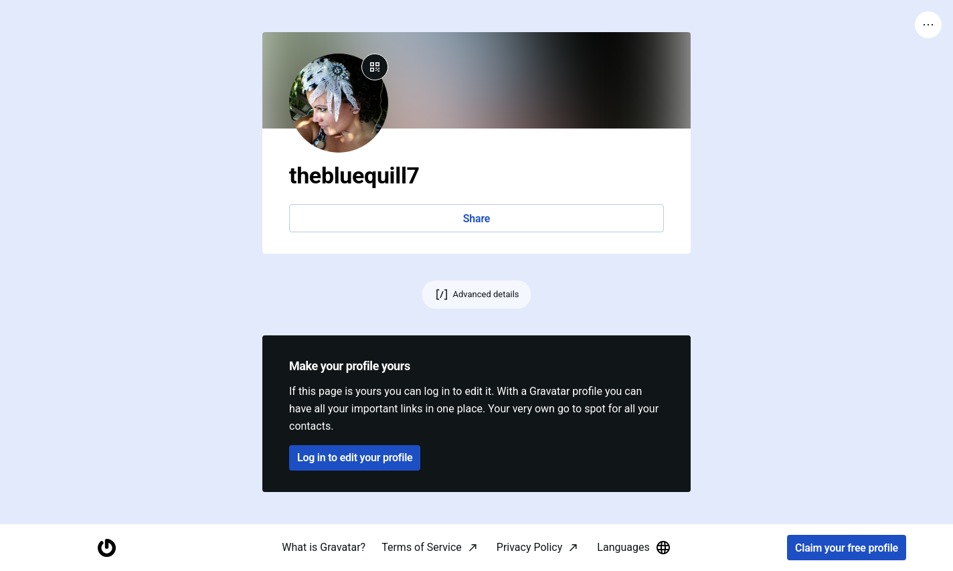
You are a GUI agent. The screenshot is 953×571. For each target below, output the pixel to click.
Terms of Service (421, 547)
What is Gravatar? (323, 547)
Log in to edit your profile (354, 457)
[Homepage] (106, 548)
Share (476, 218)
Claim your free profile (846, 548)
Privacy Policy (530, 547)
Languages (634, 548)
